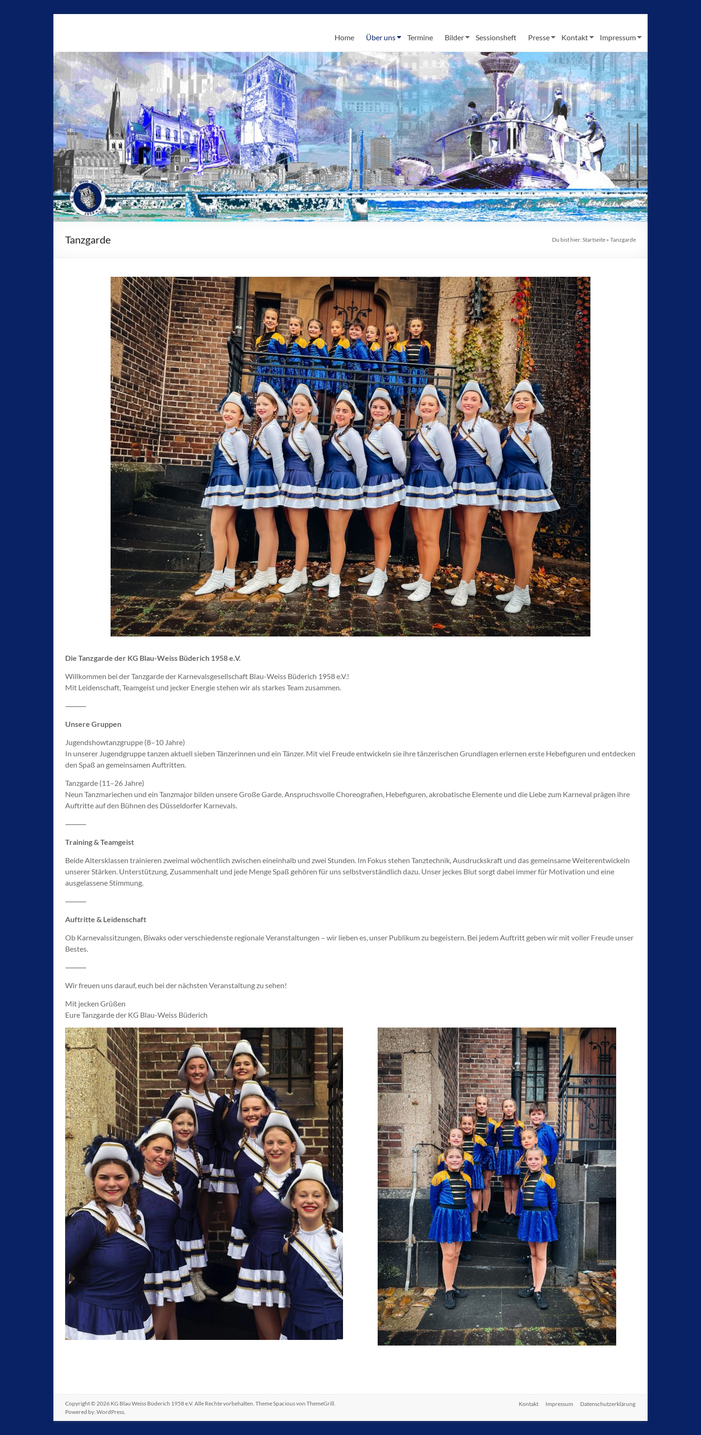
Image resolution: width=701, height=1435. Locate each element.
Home (344, 37)
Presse (539, 37)
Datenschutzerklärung (608, 1403)
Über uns (380, 37)
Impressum (618, 37)
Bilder (454, 37)
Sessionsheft (496, 37)
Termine (420, 37)
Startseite (593, 239)
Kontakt (574, 37)
